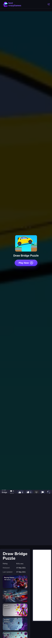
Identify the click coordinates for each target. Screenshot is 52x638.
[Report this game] (42, 492)
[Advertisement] (26, 519)
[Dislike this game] (29, 492)
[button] (48, 492)
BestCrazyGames (12, 4)
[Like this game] (20, 492)
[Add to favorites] (36, 492)
